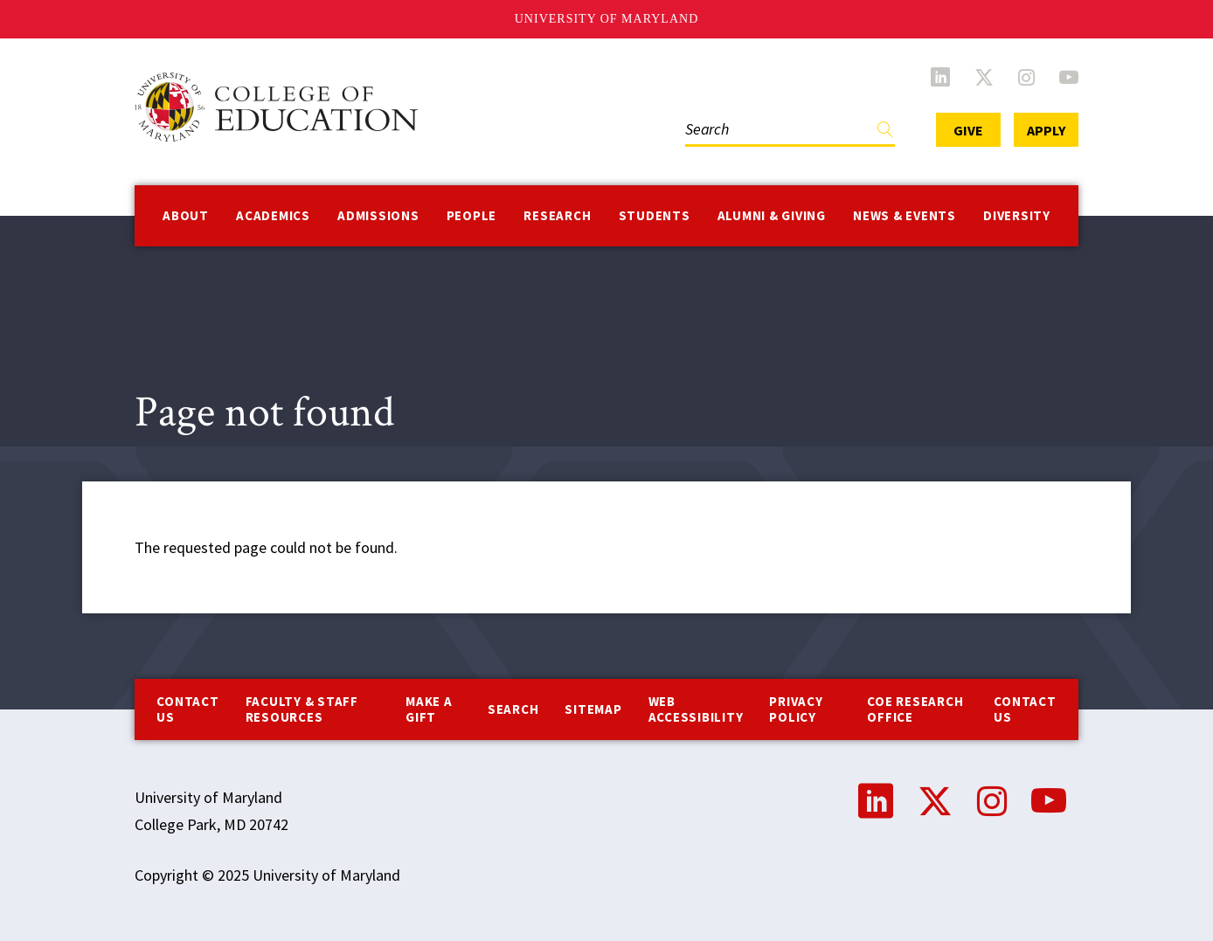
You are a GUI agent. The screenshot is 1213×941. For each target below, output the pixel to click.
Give (968, 130)
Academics (273, 215)
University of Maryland (607, 18)
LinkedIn (940, 76)
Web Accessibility (696, 709)
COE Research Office (915, 709)
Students (654, 215)
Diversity (1016, 215)
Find (885, 133)
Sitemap (593, 709)
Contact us (187, 709)
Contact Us (1025, 709)
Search (513, 709)
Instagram (1026, 76)
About (186, 215)
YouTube (1068, 76)
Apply (1046, 130)
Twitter (984, 76)
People (472, 215)
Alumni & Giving (771, 215)
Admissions (378, 215)
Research (557, 215)
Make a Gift (429, 709)
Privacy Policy (795, 709)
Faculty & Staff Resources (302, 709)
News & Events (904, 215)
